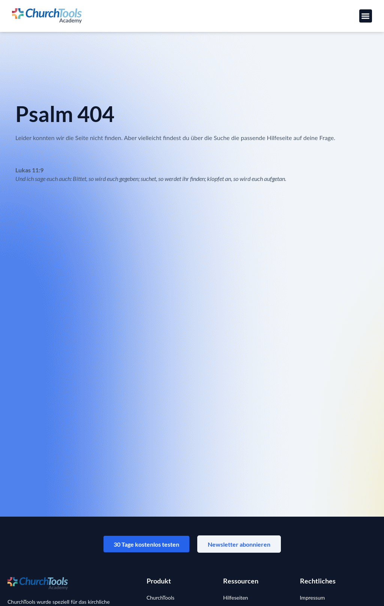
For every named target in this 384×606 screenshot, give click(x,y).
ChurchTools (160, 598)
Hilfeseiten (235, 598)
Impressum (312, 598)
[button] (365, 16)
